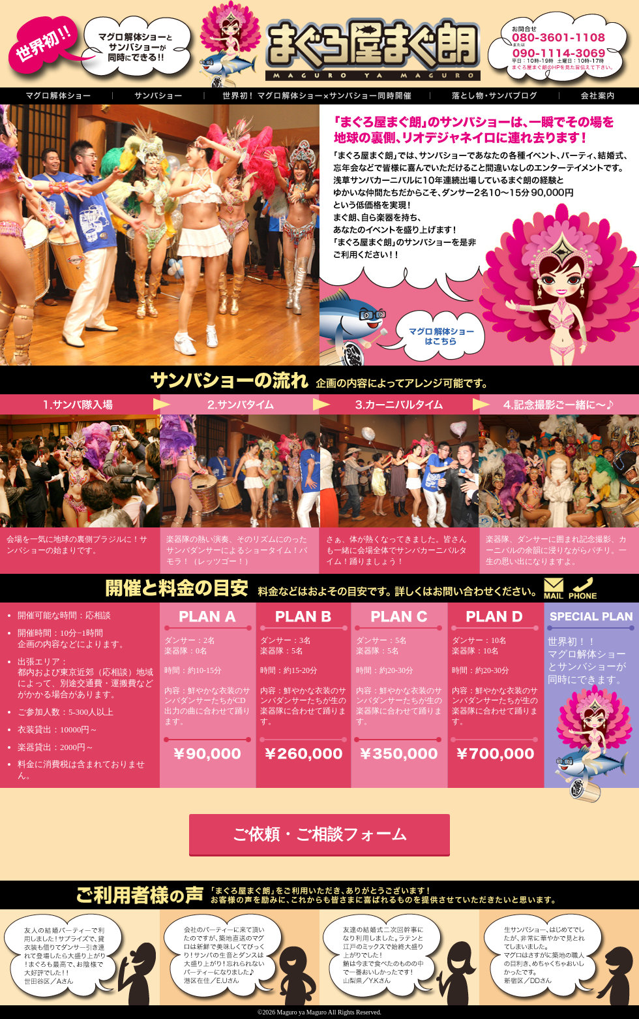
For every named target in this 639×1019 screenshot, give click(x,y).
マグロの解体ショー (56, 95)
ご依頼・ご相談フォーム (320, 834)
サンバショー (157, 95)
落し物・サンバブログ (494, 95)
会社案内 (599, 95)
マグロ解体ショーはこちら (428, 333)
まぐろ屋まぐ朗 (339, 43)
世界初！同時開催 (316, 95)
